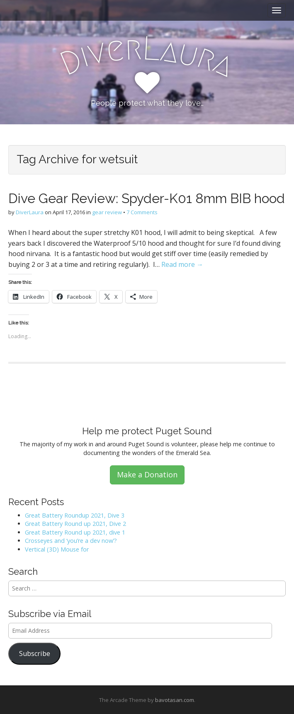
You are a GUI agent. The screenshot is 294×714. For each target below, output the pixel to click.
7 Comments (142, 212)
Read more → (182, 264)
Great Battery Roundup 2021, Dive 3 (74, 515)
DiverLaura (30, 212)
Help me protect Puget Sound (147, 431)
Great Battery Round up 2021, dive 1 (75, 532)
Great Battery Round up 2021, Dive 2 (75, 524)
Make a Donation (147, 474)
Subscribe (34, 653)
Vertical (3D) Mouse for (57, 549)
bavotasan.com (174, 700)
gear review (107, 212)
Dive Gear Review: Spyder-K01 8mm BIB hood (146, 198)
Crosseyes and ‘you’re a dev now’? (71, 541)
